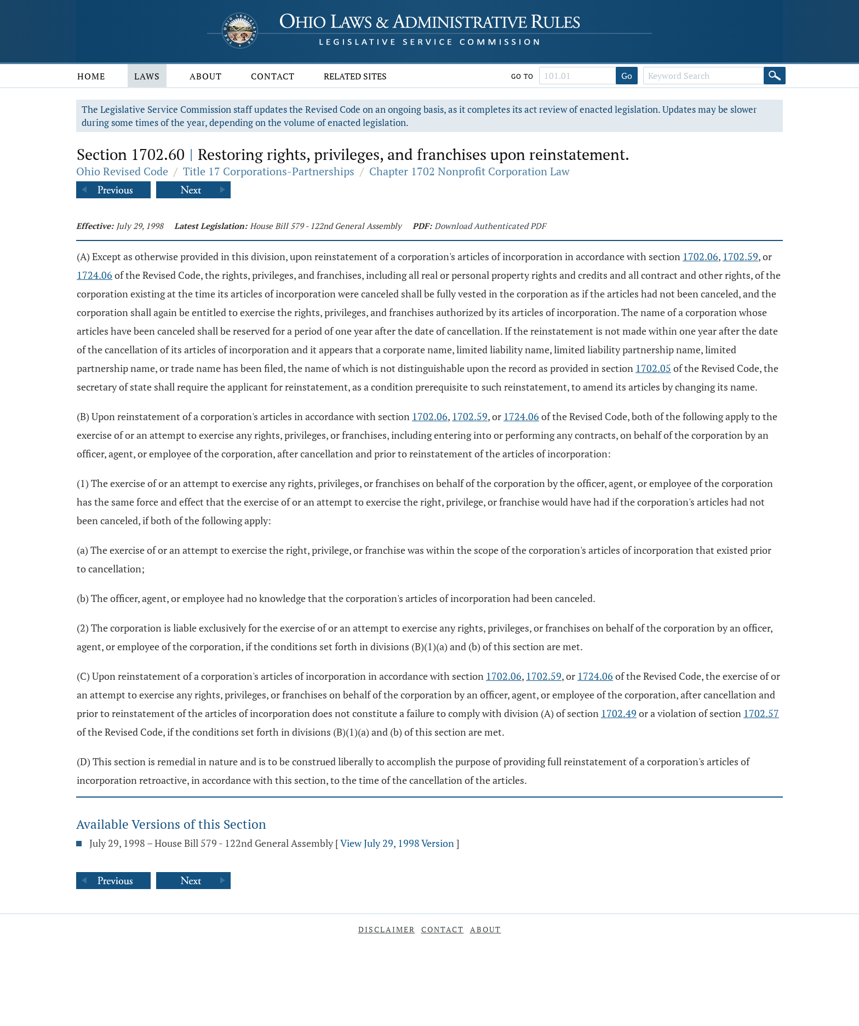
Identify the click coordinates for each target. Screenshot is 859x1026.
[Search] (775, 75)
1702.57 (761, 713)
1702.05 (653, 368)
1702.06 (700, 256)
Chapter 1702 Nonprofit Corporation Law (469, 171)
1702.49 (619, 713)
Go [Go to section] (626, 76)
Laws (147, 76)
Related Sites (355, 76)
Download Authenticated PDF (490, 225)
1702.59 (740, 256)
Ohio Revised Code (122, 171)
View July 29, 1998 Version (397, 843)
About (206, 76)
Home (91, 76)
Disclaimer (386, 929)
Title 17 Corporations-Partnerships (268, 171)
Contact (273, 76)
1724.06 (94, 275)
